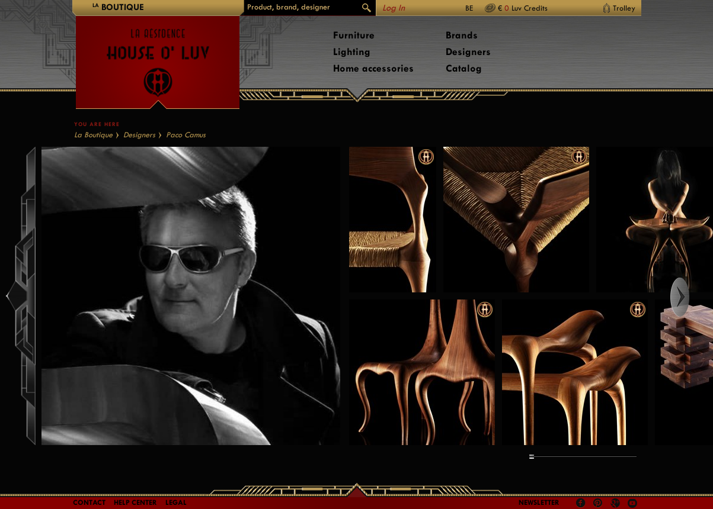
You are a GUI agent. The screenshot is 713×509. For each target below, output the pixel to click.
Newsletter (539, 502)
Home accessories (373, 68)
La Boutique (93, 134)
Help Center (135, 502)
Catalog (464, 68)
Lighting (351, 51)
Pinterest (598, 503)
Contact (89, 502)
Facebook (581, 503)
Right (691, 297)
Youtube (632, 503)
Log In (393, 8)
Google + (616, 504)
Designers (468, 51)
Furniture (354, 35)
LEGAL (176, 502)
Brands (462, 35)
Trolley (624, 8)
